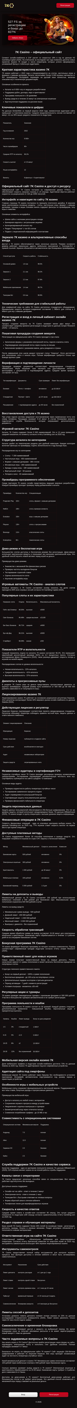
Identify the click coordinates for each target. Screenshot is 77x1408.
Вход (23, 1395)
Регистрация (65, 5)
